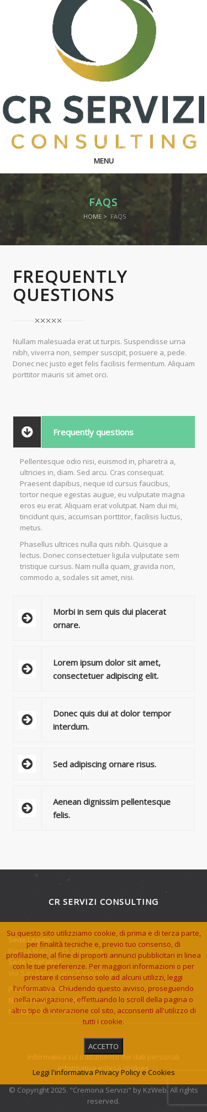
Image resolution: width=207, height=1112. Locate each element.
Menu (104, 161)
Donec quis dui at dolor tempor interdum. (112, 720)
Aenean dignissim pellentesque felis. (112, 808)
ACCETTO (103, 1046)
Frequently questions (93, 432)
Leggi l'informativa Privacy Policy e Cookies (104, 1072)
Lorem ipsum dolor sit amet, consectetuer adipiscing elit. (107, 669)
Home (92, 216)
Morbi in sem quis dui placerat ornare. (109, 618)
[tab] (104, 432)
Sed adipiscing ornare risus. (104, 764)
